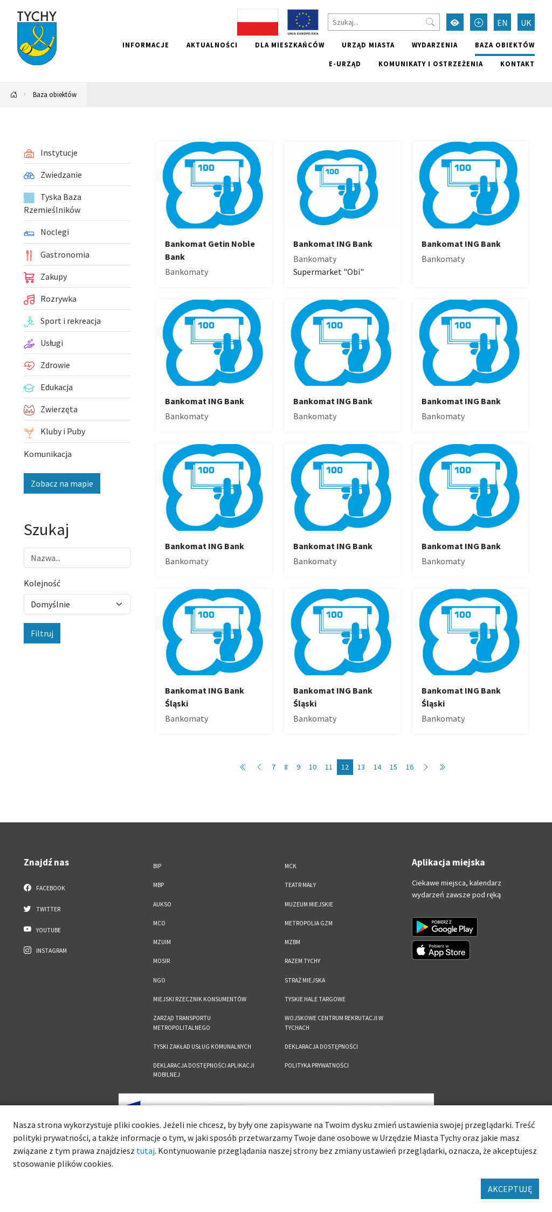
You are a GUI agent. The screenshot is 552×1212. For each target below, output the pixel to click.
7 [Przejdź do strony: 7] (273, 767)
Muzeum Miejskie (309, 904)
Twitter (42, 908)
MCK (290, 866)
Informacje (145, 44)
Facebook (44, 887)
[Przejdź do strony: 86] (442, 767)
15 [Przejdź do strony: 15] (393, 767)
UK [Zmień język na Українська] (526, 22)
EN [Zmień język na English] (502, 22)
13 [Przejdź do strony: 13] (361, 767)
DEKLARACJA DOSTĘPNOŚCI (321, 1046)
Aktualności (212, 44)
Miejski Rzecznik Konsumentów (199, 999)
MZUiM (162, 942)
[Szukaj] (384, 22)
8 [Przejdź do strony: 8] (286, 767)
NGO (159, 980)
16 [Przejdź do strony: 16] (409, 767)
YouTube (42, 929)
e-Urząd (345, 63)
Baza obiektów (505, 44)
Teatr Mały (300, 885)
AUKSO (162, 904)
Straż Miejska (305, 980)
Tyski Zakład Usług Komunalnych (202, 1046)
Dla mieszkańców (290, 44)
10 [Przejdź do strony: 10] (312, 767)
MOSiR (161, 961)
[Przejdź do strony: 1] (243, 767)
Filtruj (42, 633)
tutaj (145, 1150)
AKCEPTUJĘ (510, 1188)
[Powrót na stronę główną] (14, 94)
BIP (157, 866)
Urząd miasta (368, 44)
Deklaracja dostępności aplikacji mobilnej (203, 1070)
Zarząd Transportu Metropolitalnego (182, 1022)
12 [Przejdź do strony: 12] (345, 767)
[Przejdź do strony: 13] (426, 767)
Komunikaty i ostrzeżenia (430, 63)
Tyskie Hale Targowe (315, 999)
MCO (159, 923)
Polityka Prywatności (317, 1065)
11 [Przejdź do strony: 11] (329, 767)
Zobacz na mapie (62, 483)
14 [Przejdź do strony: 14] (377, 767)
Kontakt (517, 63)
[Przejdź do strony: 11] (259, 767)
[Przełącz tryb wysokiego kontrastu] (455, 22)
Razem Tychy (302, 961)
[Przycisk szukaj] (430, 22)
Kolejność (42, 583)
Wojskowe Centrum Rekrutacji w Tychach (334, 1022)
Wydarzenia (435, 44)
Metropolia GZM (309, 923)
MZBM (292, 942)
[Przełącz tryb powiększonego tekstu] (478, 22)
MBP (158, 885)
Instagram (45, 950)
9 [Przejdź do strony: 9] (298, 767)
